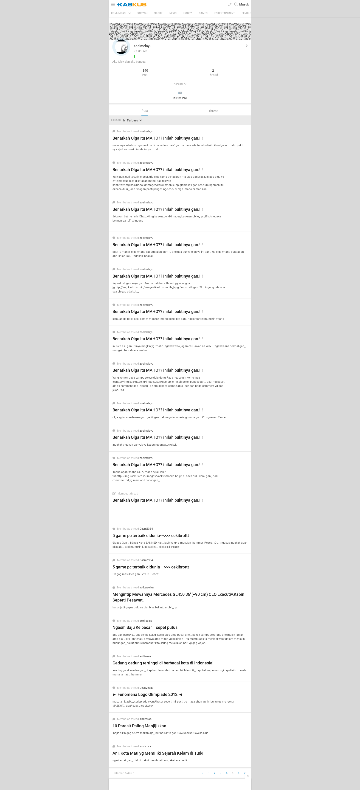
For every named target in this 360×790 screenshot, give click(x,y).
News (173, 13)
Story (158, 13)
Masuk (244, 4)
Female (246, 13)
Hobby (187, 13)
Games (203, 13)
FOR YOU (142, 13)
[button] (121, 47)
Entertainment (224, 13)
